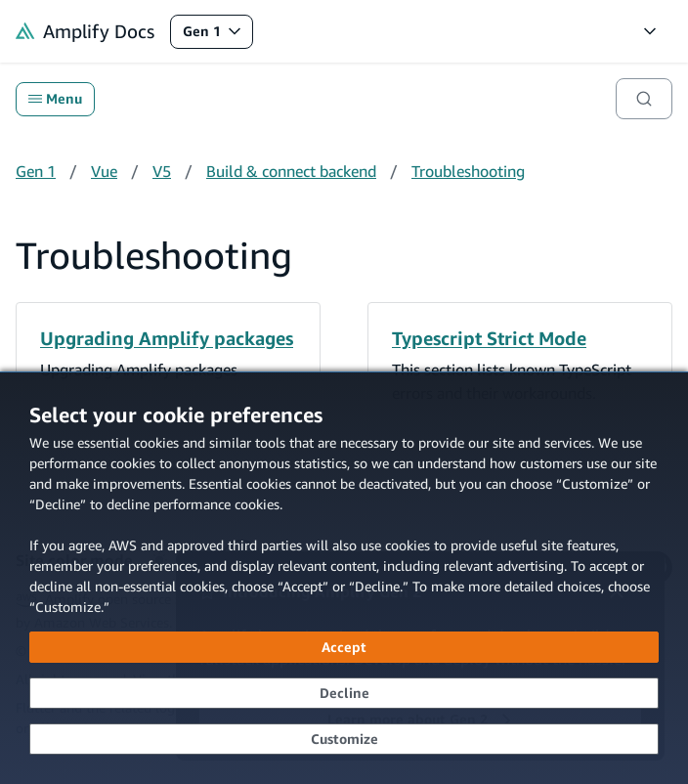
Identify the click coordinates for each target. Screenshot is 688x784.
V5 (161, 171)
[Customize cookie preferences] (344, 739)
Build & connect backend (291, 171)
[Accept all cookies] (344, 647)
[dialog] (344, 577)
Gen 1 (217, 35)
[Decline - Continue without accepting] (344, 693)
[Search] (644, 98)
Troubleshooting (468, 171)
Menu (55, 99)
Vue (104, 171)
